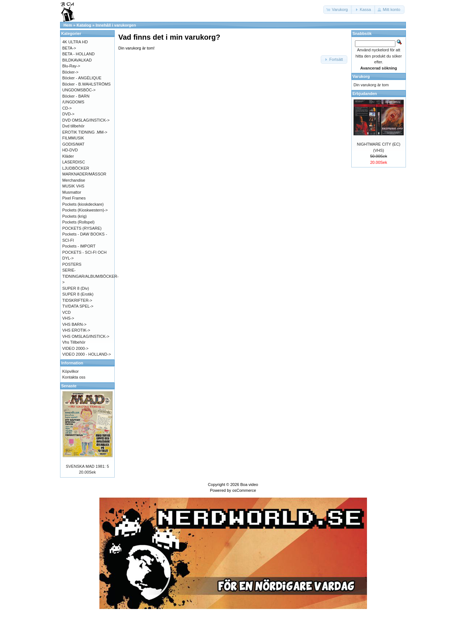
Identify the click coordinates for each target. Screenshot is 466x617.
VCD (66, 312)
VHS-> (68, 318)
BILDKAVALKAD (77, 60)
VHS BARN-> (74, 324)
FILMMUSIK (73, 138)
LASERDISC (73, 162)
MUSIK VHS (73, 186)
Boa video (249, 484)
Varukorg (361, 76)
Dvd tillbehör (73, 126)
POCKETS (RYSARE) (82, 228)
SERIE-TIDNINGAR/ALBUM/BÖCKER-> (90, 276)
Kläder (68, 156)
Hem (67, 25)
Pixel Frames (74, 198)
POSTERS (72, 264)
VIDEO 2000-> (75, 348)
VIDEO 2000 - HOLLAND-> (86, 354)
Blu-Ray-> (71, 66)
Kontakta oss (74, 377)
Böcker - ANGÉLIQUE (82, 78)
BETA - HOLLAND (78, 54)
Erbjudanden (364, 93)
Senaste (68, 386)
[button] (337, 9)
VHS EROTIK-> (76, 330)
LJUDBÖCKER (75, 168)
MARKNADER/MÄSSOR (84, 174)
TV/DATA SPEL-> (77, 306)
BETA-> (69, 48)
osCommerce (244, 490)
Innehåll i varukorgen (116, 25)
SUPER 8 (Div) (75, 288)
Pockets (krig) (74, 216)
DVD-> (68, 114)
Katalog (83, 25)
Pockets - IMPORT (78, 246)
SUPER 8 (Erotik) (78, 294)
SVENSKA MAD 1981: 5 (87, 466)
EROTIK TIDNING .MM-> (84, 132)
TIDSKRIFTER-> (77, 300)
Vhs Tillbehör (74, 342)
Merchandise (73, 180)
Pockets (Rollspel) (78, 222)
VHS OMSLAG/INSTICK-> (85, 336)
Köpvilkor (70, 371)
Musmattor (71, 192)
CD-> (67, 108)
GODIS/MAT (73, 144)
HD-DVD (70, 150)
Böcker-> (70, 72)
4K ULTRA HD (75, 42)
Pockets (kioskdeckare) (83, 204)
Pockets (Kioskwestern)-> (85, 210)
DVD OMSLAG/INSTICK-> (86, 120)
